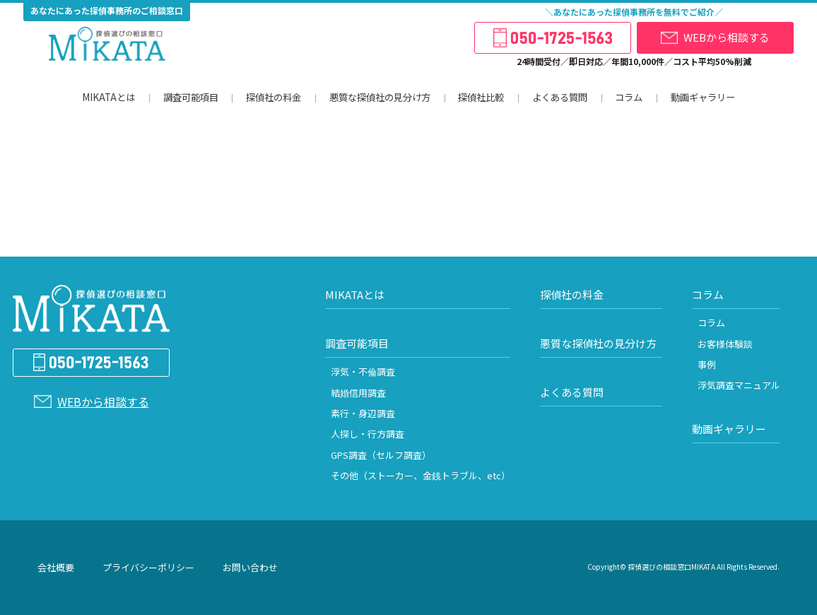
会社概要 (55, 567)
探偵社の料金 (270, 97)
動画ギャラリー (701, 97)
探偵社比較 (479, 97)
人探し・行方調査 (367, 433)
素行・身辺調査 (363, 413)
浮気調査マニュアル (739, 385)
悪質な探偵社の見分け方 (377, 97)
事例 (707, 364)
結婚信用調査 (358, 392)
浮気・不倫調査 (363, 371)
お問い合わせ (250, 567)
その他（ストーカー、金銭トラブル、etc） (420, 475)
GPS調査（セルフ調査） (381, 455)
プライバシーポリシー (148, 567)
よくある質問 (557, 97)
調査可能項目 (187, 97)
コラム (627, 97)
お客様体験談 (725, 344)
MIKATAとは (107, 97)
